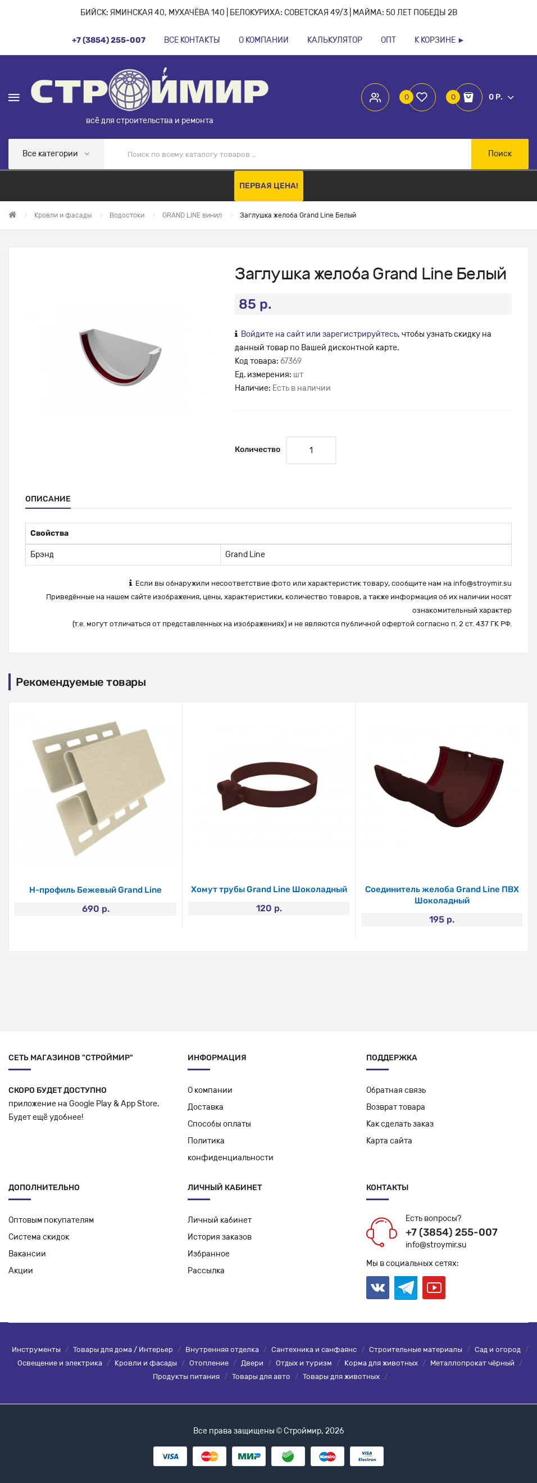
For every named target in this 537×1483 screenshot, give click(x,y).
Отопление (209, 1363)
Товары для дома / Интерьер (123, 1349)
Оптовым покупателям (51, 1220)
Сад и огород (498, 1349)
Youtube (433, 1287)
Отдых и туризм (304, 1363)
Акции (20, 1271)
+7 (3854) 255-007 (452, 1232)
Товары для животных (341, 1376)
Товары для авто (261, 1376)
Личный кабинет (220, 1220)
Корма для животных (381, 1363)
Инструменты (36, 1349)
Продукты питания (186, 1376)
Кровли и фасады (146, 1363)
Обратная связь (396, 1090)
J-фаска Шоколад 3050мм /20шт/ (96, 890)
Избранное (209, 1254)
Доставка (206, 1107)
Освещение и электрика (59, 1363)
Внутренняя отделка (222, 1349)
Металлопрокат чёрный (472, 1363)
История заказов (220, 1237)
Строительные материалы (415, 1349)
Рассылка (206, 1271)
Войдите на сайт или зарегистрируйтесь (319, 334)
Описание (48, 499)
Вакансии (27, 1254)
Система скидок (38, 1237)
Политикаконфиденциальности (231, 1149)
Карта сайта (389, 1141)
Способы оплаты (219, 1124)
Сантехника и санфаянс (314, 1349)
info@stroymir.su (482, 583)
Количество (257, 449)
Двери (252, 1363)
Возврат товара (395, 1107)
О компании (210, 1090)
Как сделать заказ (400, 1124)
